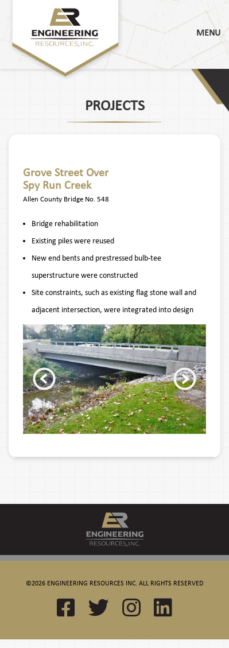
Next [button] (184, 378)
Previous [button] (44, 378)
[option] (114, 379)
